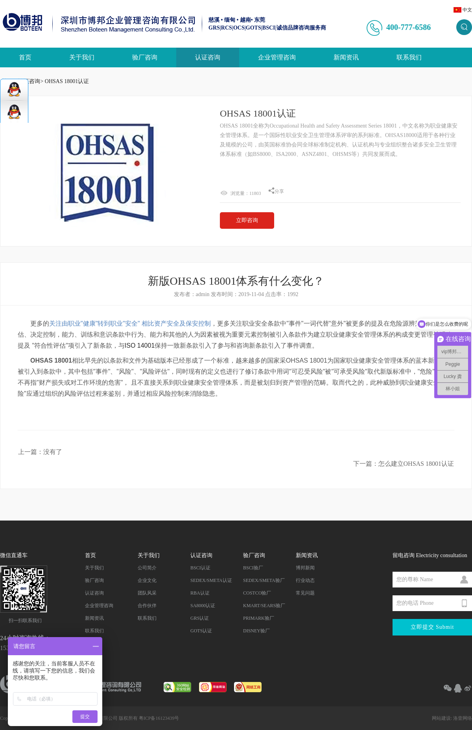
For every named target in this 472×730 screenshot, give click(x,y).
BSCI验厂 (253, 568)
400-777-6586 (408, 27)
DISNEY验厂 (256, 631)
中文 (467, 10)
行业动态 (305, 580)
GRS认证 (199, 618)
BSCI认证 (200, 568)
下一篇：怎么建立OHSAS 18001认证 (403, 463)
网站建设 (441, 718)
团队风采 (147, 593)
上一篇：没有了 (40, 451)
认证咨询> (30, 81)
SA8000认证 (202, 605)
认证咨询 (207, 57)
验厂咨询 (144, 57)
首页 (25, 57)
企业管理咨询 (277, 57)
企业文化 (147, 580)
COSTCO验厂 (257, 593)
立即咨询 (247, 220)
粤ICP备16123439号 (159, 718)
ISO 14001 (140, 345)
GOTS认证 (201, 631)
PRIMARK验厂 (258, 618)
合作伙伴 (147, 605)
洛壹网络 (462, 718)
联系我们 (409, 57)
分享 (276, 191)
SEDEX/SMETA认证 (211, 580)
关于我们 (81, 57)
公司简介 (147, 568)
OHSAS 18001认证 (67, 81)
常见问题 (305, 593)
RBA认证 (200, 593)
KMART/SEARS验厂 (264, 605)
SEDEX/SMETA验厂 (264, 580)
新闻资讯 (346, 57)
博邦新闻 (305, 568)
